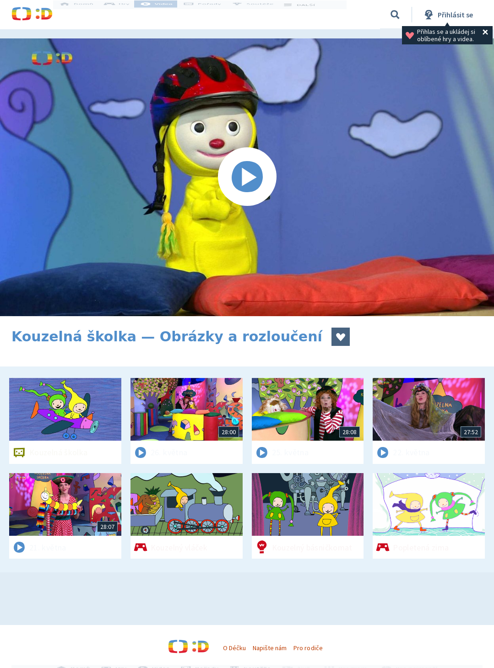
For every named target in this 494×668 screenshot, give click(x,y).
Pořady (211, 15)
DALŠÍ (307, 15)
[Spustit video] (247, 177)
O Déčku (234, 648)
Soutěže (261, 15)
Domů (85, 15)
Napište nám (270, 648)
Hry (125, 15)
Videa (165, 15)
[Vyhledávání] (395, 14)
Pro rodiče (307, 648)
